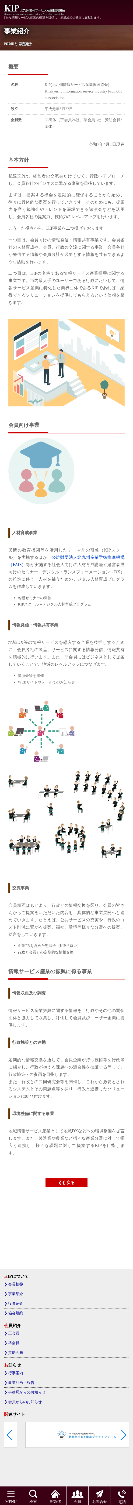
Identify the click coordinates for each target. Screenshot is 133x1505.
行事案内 (15, 1373)
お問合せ (100, 1495)
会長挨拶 (15, 1284)
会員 (77, 1495)
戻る (70, 1182)
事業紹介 (15, 1294)
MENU (11, 1495)
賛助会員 (15, 1352)
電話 (122, 1495)
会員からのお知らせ (25, 1402)
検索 (33, 1495)
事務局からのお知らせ (27, 1392)
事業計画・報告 (21, 1382)
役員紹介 (15, 1303)
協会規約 (15, 1313)
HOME (55, 1495)
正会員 (13, 1333)
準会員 (13, 1343)
